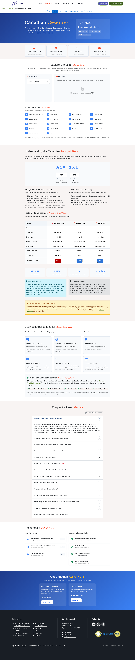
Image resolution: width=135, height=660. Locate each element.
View (57, 261)
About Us (37, 630)
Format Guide (63, 11)
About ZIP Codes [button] (68, 3)
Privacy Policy (39, 633)
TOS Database (19, 635)
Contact (80, 3)
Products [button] (47, 3)
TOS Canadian (39, 623)
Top (49, 11)
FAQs (82, 11)
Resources (89, 11)
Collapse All (98, 412)
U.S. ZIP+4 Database (21, 633)
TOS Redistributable (41, 626)
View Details (47, 602)
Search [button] (56, 3)
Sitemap (113, 645)
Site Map (37, 635)
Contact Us (38, 628)
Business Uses (74, 11)
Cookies (120, 645)
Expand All (89, 412)
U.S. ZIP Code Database (22, 626)
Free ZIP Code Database (22, 623)
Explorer (55, 11)
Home (40, 3)
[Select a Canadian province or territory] (38, 81)
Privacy (105, 645)
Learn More (76, 600)
